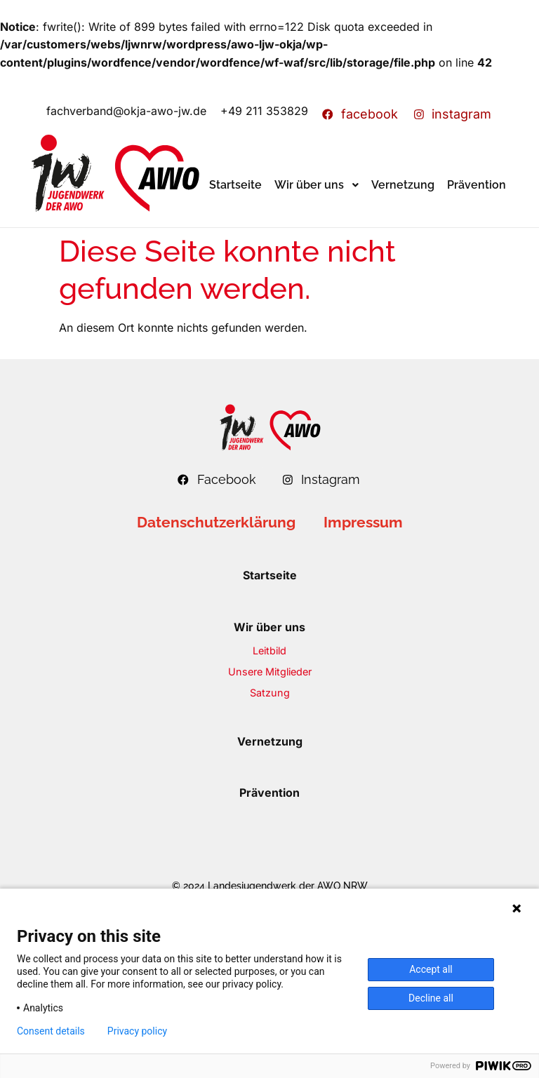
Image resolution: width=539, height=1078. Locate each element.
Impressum (363, 522)
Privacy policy (137, 1031)
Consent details (51, 1031)
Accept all (431, 969)
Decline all (430, 998)
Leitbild (269, 650)
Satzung (270, 693)
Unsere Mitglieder (270, 672)
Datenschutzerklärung (216, 522)
